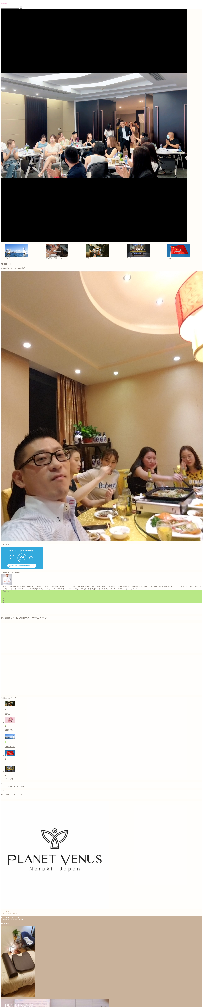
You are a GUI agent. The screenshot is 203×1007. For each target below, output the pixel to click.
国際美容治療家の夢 (4, 3)
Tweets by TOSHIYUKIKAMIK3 (12, 787)
